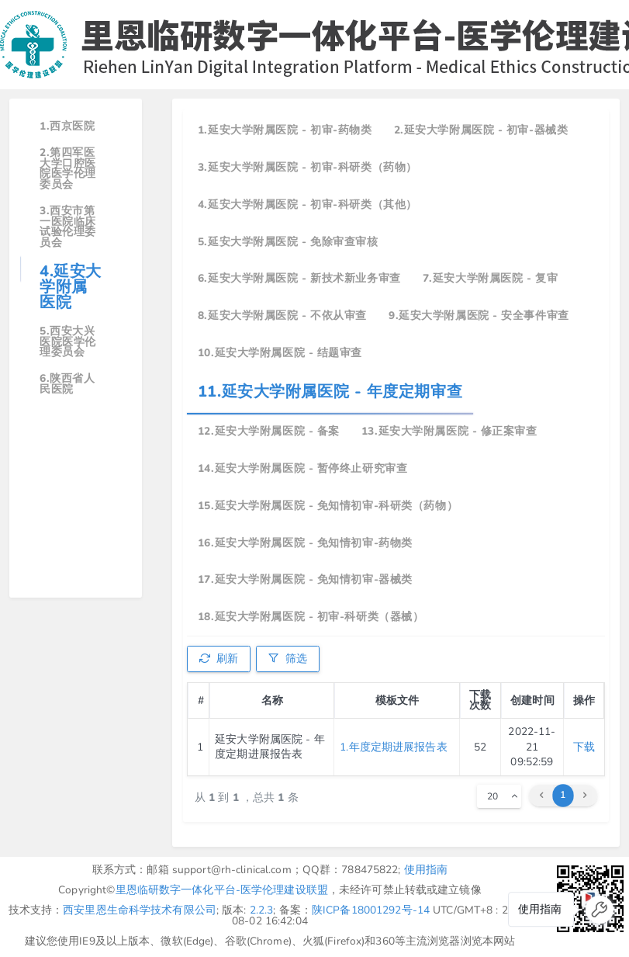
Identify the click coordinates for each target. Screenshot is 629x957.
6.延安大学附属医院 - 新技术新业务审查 (299, 278)
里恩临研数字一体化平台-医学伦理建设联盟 (222, 889)
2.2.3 (262, 910)
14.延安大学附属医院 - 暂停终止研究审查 (302, 468)
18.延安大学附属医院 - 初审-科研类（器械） (310, 616)
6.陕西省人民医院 (67, 384)
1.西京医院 (67, 126)
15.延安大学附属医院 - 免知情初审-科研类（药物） (328, 505)
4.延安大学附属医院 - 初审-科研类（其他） (307, 204)
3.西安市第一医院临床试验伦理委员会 (68, 226)
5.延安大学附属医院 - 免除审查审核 (288, 241)
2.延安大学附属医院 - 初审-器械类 (481, 130)
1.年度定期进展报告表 (393, 747)
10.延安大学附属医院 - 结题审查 (280, 352)
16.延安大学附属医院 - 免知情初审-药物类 (305, 543)
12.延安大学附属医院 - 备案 (269, 431)
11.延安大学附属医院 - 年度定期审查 (330, 391)
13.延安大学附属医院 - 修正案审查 (449, 431)
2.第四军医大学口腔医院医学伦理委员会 (68, 168)
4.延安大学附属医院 (71, 287)
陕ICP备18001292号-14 (371, 910)
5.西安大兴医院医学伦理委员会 (68, 341)
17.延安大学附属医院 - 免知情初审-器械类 (305, 579)
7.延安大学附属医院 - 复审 (490, 278)
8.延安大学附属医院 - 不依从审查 (282, 315)
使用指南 (426, 869)
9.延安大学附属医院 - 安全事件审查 (479, 315)
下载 (584, 747)
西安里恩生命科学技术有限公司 (139, 910)
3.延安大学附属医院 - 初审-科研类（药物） (307, 167)
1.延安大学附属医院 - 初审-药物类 (285, 130)
